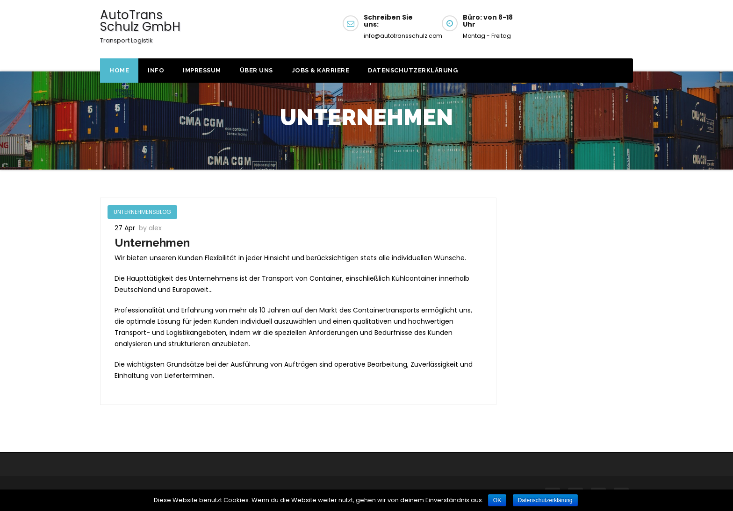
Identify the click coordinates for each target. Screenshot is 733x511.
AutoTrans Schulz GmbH (140, 26)
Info (156, 70)
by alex (150, 228)
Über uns (256, 70)
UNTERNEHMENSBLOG (142, 212)
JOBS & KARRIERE (321, 70)
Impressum (202, 70)
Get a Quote (588, 27)
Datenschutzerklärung (413, 70)
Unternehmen (152, 242)
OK (497, 500)
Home (119, 70)
